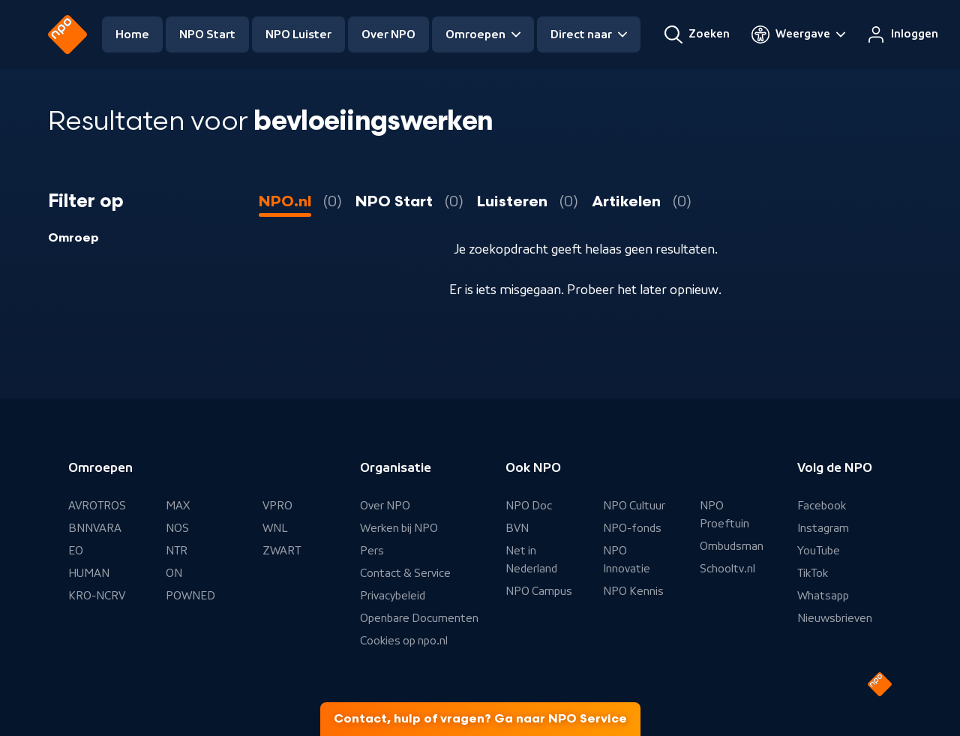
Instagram (823, 528)
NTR (177, 551)
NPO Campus (539, 591)
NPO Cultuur (634, 506)
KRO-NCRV (96, 596)
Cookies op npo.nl (404, 641)
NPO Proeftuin (724, 515)
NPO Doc (529, 506)
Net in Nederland (531, 560)
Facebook (821, 506)
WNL (275, 528)
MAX (178, 506)
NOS (177, 528)
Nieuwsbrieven (834, 618)
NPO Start (207, 35)
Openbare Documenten (419, 618)
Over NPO (389, 35)
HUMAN (89, 573)
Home (132, 35)
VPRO (277, 506)
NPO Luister (299, 35)
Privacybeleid (392, 596)
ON (174, 573)
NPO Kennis (633, 591)
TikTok (812, 573)
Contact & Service (405, 573)
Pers (372, 551)
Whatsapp (823, 596)
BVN (517, 528)
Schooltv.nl (727, 569)
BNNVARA (95, 528)
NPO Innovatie (626, 560)
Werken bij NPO (399, 528)
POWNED (190, 596)
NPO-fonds (632, 528)
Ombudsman (732, 546)
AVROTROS (97, 506)
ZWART (281, 551)
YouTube (818, 551)
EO (75, 551)
